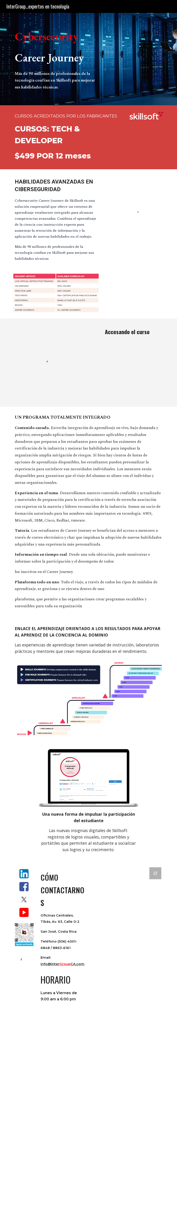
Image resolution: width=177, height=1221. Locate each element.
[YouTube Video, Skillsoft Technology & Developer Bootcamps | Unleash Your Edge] (146, 135)
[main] (56, 59)
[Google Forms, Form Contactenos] (127, 1041)
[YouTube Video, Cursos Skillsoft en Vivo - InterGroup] (127, 364)
